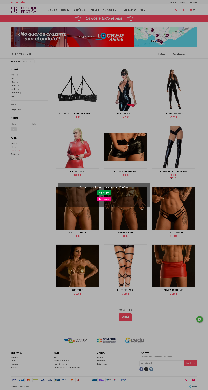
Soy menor (104, 199)
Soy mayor (104, 192)
